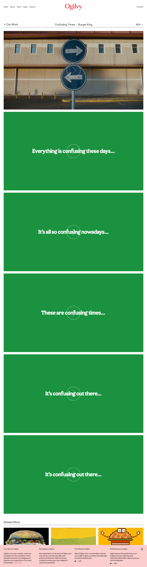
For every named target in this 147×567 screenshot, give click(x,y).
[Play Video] (73, 70)
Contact (140, 7)
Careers (32, 7)
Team (19, 7)
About (12, 7)
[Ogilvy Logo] (73, 7)
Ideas (25, 7)
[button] (139, 24)
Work (6, 7)
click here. (18, 562)
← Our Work (11, 24)
